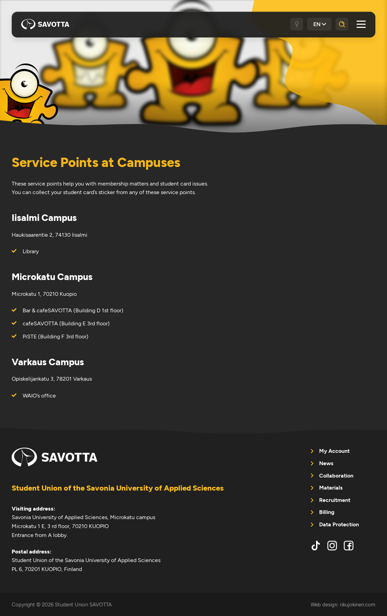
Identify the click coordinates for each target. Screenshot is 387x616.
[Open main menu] (361, 24)
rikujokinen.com (357, 604)
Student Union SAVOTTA (45, 24)
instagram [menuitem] (332, 545)
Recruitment (334, 500)
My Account (334, 451)
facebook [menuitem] (348, 545)
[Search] (342, 24)
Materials (330, 487)
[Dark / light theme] (296, 24)
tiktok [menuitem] (316, 545)
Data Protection (339, 524)
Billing (327, 512)
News (326, 463)
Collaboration (336, 475)
